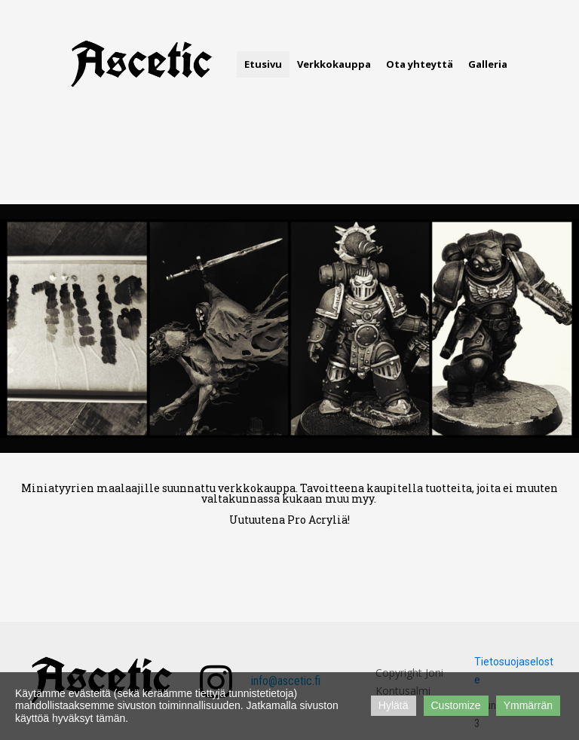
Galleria (487, 64)
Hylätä (393, 705)
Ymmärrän (528, 705)
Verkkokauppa (334, 64)
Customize (456, 705)
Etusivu (263, 64)
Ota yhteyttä (419, 64)
